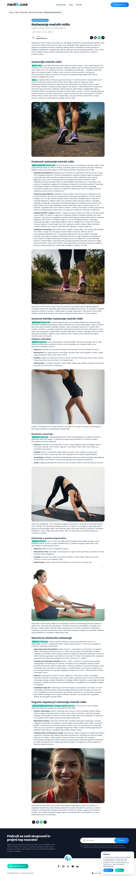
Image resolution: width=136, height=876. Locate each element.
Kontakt (79, 5)
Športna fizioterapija (35, 12)
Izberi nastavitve (108, 866)
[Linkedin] (77, 866)
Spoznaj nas (61, 5)
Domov (11, 12)
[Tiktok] (68, 866)
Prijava (122, 840)
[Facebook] (59, 866)
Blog (71, 5)
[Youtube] (73, 866)
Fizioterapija (24, 12)
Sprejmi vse (108, 870)
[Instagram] (63, 866)
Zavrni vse (119, 870)
